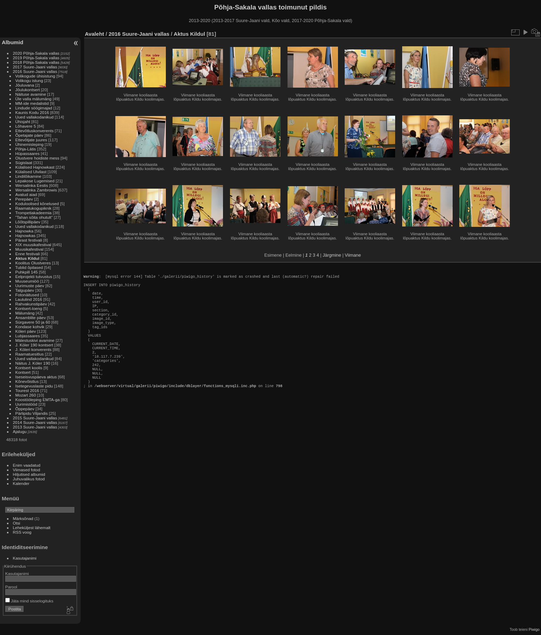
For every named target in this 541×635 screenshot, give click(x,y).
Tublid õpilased (29, 267)
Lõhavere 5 (25, 126)
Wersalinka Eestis (31, 185)
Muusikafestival (29, 249)
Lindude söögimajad (33, 108)
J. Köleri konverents (33, 349)
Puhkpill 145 (26, 272)
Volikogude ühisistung (35, 76)
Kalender (21, 483)
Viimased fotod (26, 469)
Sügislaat (23, 162)
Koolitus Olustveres (33, 263)
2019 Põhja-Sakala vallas (36, 57)
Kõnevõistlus (27, 381)
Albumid (12, 42)
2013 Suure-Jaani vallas (35, 427)
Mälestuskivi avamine (35, 340)
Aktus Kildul (27, 258)
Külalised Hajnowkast (35, 167)
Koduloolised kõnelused (37, 203)
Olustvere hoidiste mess (37, 158)
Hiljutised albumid (29, 474)
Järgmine (332, 255)
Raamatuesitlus (29, 354)
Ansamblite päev (30, 317)
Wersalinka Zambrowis (36, 190)
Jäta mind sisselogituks (29, 601)
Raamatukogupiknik (33, 208)
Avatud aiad (26, 194)
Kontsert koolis (28, 367)
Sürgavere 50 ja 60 (32, 322)
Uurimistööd (26, 404)
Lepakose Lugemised (35, 180)
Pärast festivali (28, 240)
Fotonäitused (27, 294)
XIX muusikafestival (33, 244)
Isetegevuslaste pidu (34, 386)
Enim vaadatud (27, 465)
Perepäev (24, 199)
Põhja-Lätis (25, 149)
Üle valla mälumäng (33, 98)
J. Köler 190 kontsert (34, 345)
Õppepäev (24, 408)
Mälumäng (25, 313)
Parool (11, 587)
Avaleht (94, 34)
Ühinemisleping (29, 144)
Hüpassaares (27, 153)
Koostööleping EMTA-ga (37, 399)
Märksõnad (23, 518)
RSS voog (22, 532)
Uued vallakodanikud (34, 117)
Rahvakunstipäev (31, 304)
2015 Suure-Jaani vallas (35, 418)
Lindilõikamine (28, 176)
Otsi (16, 523)
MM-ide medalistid (32, 103)
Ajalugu (20, 431)
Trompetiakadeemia (33, 212)
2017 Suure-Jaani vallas (35, 67)
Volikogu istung (29, 80)
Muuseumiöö (27, 281)
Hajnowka (24, 231)
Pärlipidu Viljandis (31, 413)
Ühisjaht (23, 121)
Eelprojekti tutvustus (33, 276)
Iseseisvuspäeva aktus (36, 376)
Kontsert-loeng (28, 308)
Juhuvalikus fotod (29, 479)
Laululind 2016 (28, 299)
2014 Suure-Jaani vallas (35, 422)
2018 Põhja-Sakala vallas (36, 62)
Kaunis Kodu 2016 (32, 112)
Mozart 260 (25, 395)
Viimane (353, 255)
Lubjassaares (27, 335)
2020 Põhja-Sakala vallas (36, 53)
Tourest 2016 (27, 390)
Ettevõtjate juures (31, 139)
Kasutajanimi (24, 558)
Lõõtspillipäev (27, 221)
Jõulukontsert (27, 89)
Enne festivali (27, 253)
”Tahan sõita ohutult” (34, 217)
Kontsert (23, 372)
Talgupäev (24, 290)
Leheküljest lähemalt (31, 527)
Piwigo (534, 629)
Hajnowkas (25, 235)
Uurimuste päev (29, 285)
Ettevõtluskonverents (34, 130)
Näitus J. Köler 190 (32, 363)
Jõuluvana (24, 85)
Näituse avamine (30, 94)
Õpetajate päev (29, 135)
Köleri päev (25, 331)
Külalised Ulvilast (31, 171)
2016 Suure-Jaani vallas (35, 71)
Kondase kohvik (30, 326)
